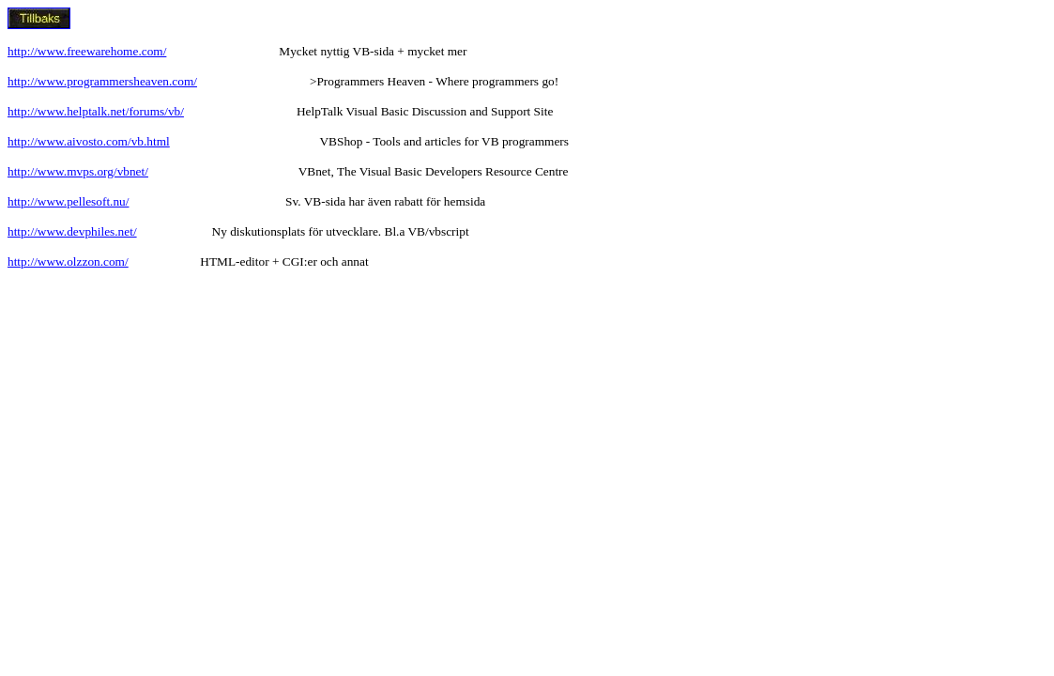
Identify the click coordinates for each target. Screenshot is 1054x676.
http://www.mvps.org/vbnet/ (78, 171)
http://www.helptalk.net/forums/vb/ (96, 111)
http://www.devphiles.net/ (72, 231)
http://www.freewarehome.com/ (87, 51)
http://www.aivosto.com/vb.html (89, 141)
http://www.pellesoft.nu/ (68, 201)
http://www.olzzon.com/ (68, 261)
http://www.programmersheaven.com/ (102, 81)
